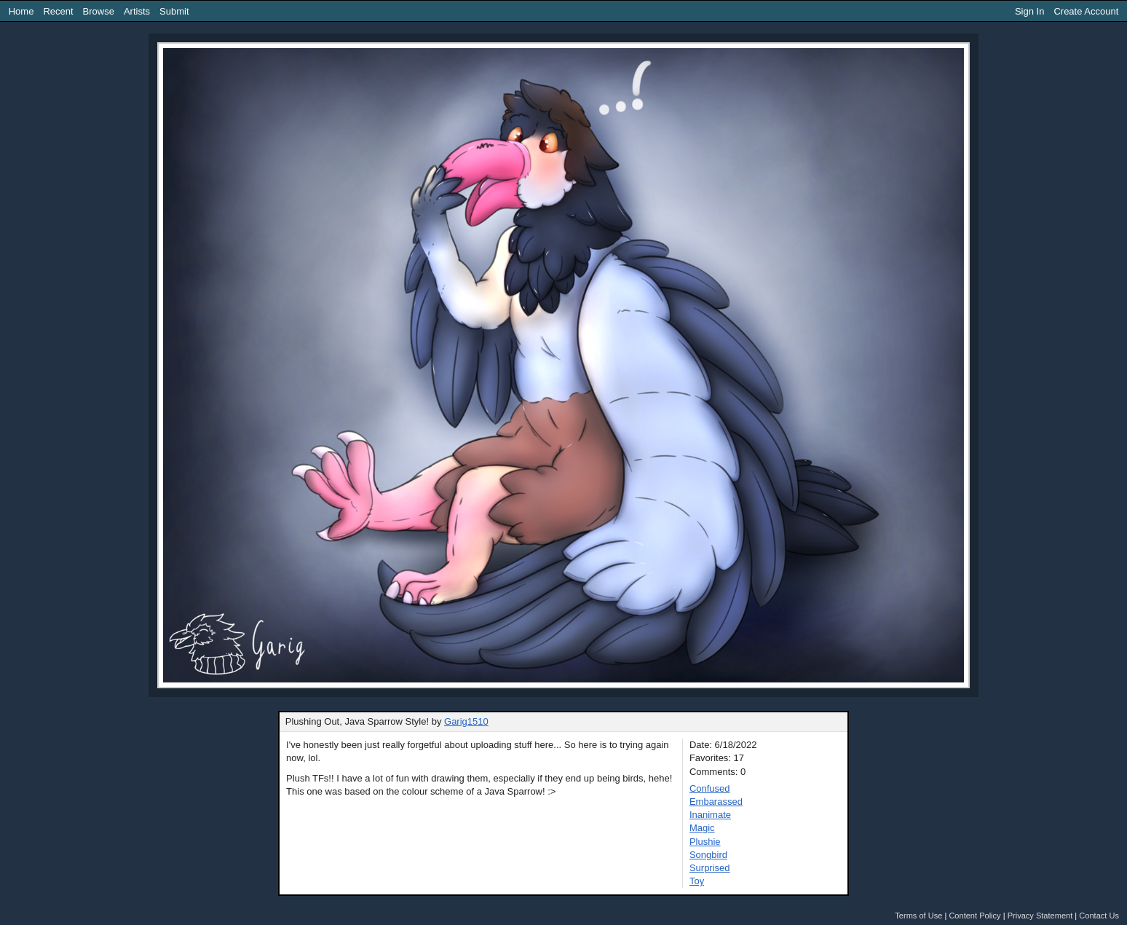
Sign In (1029, 11)
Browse (98, 11)
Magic (702, 827)
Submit (174, 11)
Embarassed (716, 801)
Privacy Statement (1040, 915)
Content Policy (974, 915)
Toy (696, 880)
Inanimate (710, 814)
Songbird (708, 854)
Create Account (1085, 11)
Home (21, 11)
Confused (709, 788)
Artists (137, 11)
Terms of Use (918, 915)
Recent (58, 11)
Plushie (705, 841)
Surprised (709, 867)
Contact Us (1099, 915)
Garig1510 (466, 721)
